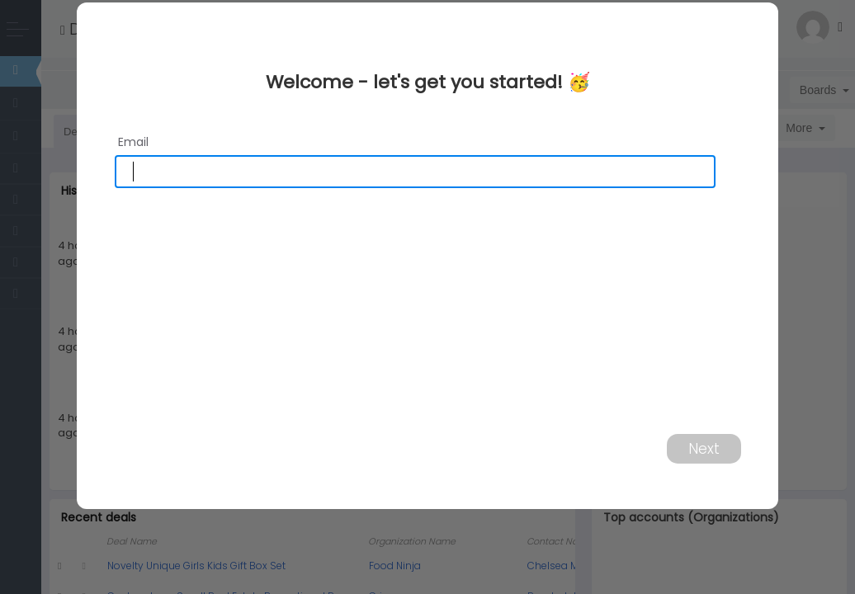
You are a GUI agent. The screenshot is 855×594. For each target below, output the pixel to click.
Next (704, 448)
